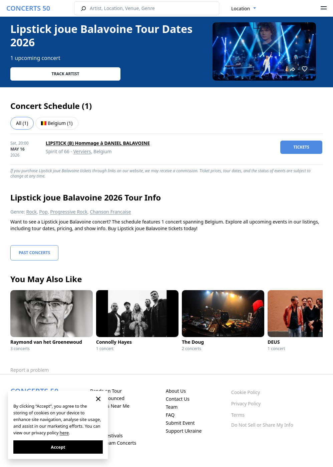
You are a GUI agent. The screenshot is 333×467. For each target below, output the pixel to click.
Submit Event (180, 423)
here (64, 433)
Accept (58, 447)
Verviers (82, 151)
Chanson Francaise (110, 212)
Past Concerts (34, 252)
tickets (301, 147)
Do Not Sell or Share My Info (262, 425)
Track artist (65, 74)
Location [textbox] (240, 8)
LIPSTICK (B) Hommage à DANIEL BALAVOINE (98, 143)
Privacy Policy (246, 403)
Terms (238, 415)
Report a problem (29, 370)
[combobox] (244, 8)
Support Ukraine (184, 431)
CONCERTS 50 (28, 8)
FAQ (170, 415)
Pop (43, 212)
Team (172, 407)
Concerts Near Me (109, 406)
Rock (31, 212)
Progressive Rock (68, 212)
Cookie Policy (245, 392)
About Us (176, 391)
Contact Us (178, 399)
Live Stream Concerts (113, 443)
